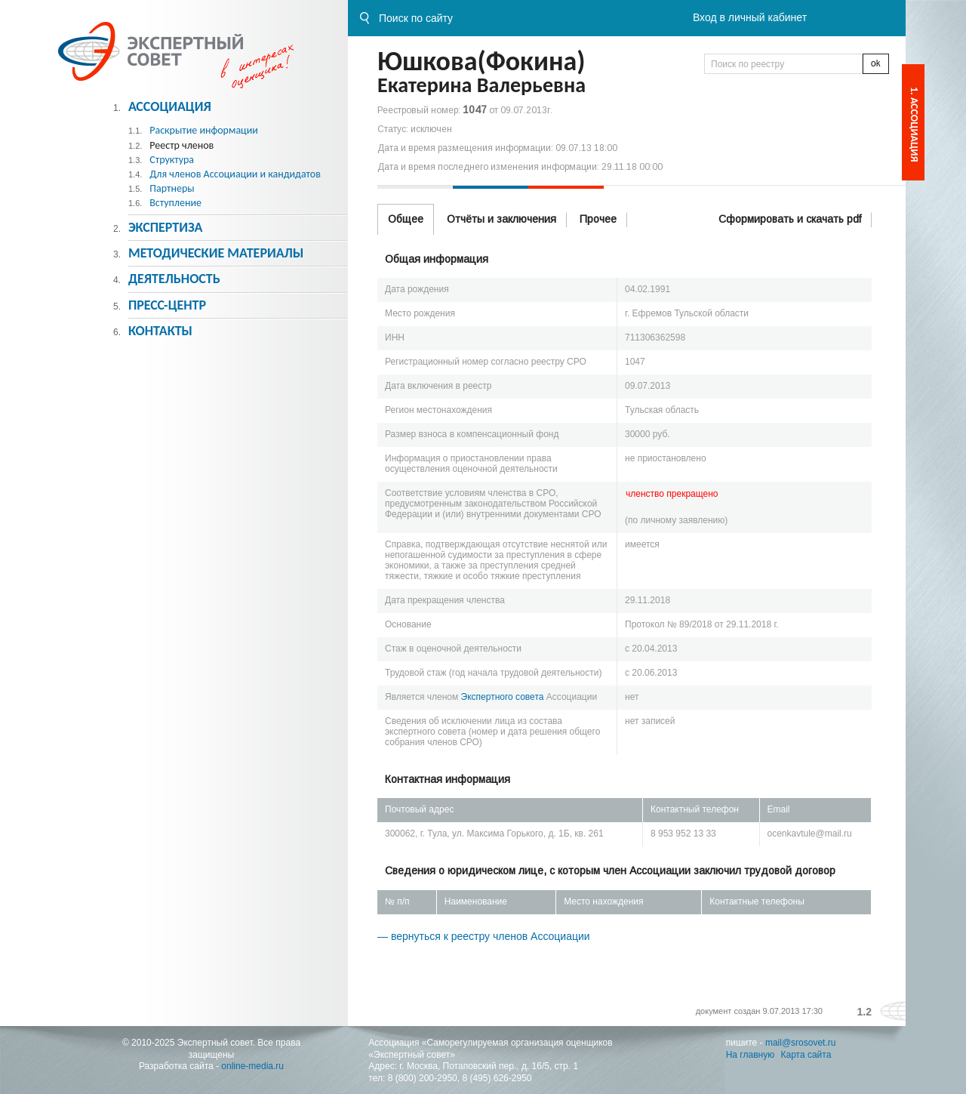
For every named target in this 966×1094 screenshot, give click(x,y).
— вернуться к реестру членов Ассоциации (483, 936)
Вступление (175, 202)
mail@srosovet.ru (800, 1042)
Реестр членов (181, 145)
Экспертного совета (502, 697)
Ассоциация (169, 106)
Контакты (160, 330)
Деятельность (174, 278)
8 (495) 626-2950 (496, 1078)
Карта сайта (806, 1054)
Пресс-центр (167, 305)
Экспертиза (165, 227)
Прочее (598, 219)
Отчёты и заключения (501, 219)
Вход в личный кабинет (750, 17)
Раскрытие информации (203, 130)
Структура (171, 159)
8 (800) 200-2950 (422, 1078)
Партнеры (171, 188)
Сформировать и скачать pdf (789, 219)
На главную (750, 1054)
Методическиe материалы (215, 253)
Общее (405, 219)
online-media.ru (252, 1066)
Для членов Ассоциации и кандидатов (235, 174)
